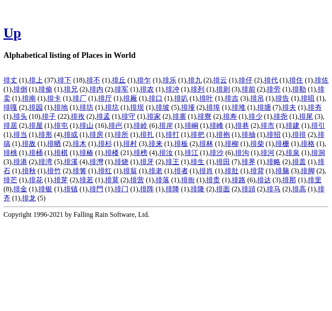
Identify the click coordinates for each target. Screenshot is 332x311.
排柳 (232, 143)
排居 (10, 125)
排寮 (204, 116)
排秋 (29, 171)
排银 (45, 189)
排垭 (188, 107)
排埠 (213, 107)
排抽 (248, 134)
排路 (239, 180)
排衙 (188, 180)
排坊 (86, 107)
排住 (296, 80)
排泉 (293, 152)
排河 (268, 152)
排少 (255, 116)
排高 (299, 189)
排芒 (10, 180)
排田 (223, 161)
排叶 (206, 98)
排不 (93, 80)
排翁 (130, 171)
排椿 (86, 152)
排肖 (206, 171)
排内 (96, 89)
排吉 (232, 98)
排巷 (242, 125)
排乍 (144, 80)
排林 (206, 143)
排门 (121, 189)
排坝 (137, 107)
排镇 (71, 189)
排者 (181, 171)
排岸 (166, 125)
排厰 (130, 98)
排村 (130, 143)
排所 (121, 134)
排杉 (105, 143)
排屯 (61, 125)
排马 (274, 189)
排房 (96, 134)
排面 (223, 189)
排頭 (248, 189)
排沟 (242, 152)
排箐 (79, 171)
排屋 (36, 125)
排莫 (112, 180)
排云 (220, 80)
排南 (29, 98)
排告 (282, 98)
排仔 (245, 80)
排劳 (274, 89)
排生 (197, 161)
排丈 (10, 80)
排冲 (172, 89)
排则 (223, 89)
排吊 (257, 98)
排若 (86, 180)
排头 (20, 116)
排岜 (115, 125)
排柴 (257, 143)
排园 (36, 107)
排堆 (239, 107)
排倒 (20, 89)
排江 (191, 152)
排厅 (105, 98)
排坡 (162, 107)
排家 (154, 116)
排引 (318, 125)
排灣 (96, 161)
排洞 (318, 152)
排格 (308, 143)
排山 (86, 125)
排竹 (54, 171)
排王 (172, 161)
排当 (20, 134)
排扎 (147, 134)
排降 (172, 189)
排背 (257, 171)
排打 (172, 134)
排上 (36, 80)
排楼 (112, 152)
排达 (264, 180)
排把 (197, 134)
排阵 (147, 189)
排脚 (308, 171)
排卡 (54, 98)
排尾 (306, 116)
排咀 (308, 98)
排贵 (213, 180)
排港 (20, 161)
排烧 (121, 161)
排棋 (61, 152)
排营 (137, 180)
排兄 (71, 89)
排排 (299, 134)
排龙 (29, 198)
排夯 (315, 107)
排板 (181, 143)
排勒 (299, 89)
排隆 (197, 189)
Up (12, 33)
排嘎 (10, 107)
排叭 (181, 98)
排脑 (282, 171)
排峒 (191, 125)
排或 (71, 134)
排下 (64, 80)
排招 (274, 134)
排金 (20, 189)
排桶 (36, 152)
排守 (128, 116)
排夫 (289, 107)
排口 (156, 98)
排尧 (280, 116)
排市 (268, 125)
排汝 (166, 152)
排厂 (79, 98)
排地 (61, 107)
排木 (79, 143)
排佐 (322, 80)
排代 (271, 80)
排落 (162, 180)
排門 (96, 189)
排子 (49, 116)
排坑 (112, 107)
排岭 (140, 125)
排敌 (29, 143)
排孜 (78, 116)
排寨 (179, 116)
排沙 (216, 152)
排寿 (230, 116)
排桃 (10, 152)
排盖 (299, 161)
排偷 (45, 89)
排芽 (61, 180)
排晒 (54, 143)
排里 (315, 180)
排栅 (282, 143)
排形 (45, 134)
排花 (36, 180)
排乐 (169, 80)
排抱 (223, 134)
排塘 (264, 107)
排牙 (147, 161)
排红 (105, 171)
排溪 (71, 161)
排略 (274, 161)
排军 (121, 89)
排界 (248, 161)
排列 (197, 89)
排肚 (232, 171)
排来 (156, 143)
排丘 (119, 80)
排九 (195, 80)
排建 (293, 125)
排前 (248, 89)
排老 (156, 171)
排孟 (103, 116)
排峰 (216, 125)
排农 (147, 89)
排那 (289, 180)
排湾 (45, 161)
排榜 (140, 152)
